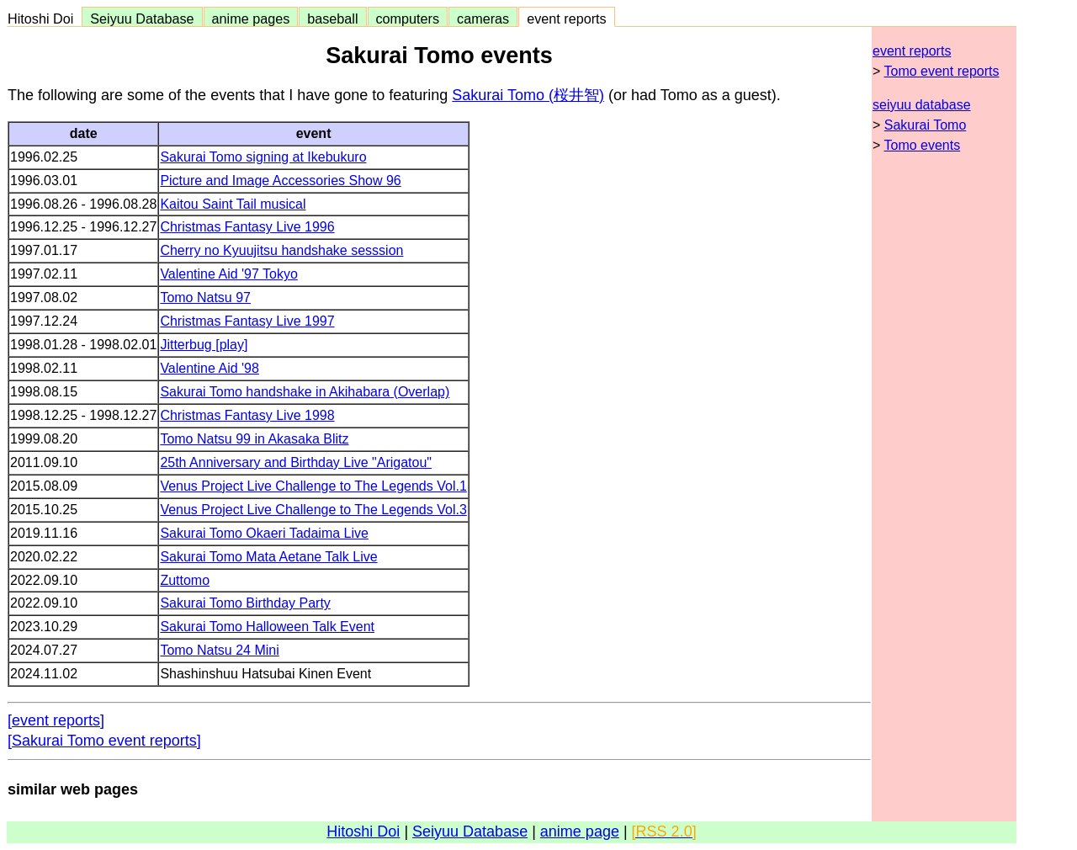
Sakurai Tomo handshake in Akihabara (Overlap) (304, 392)
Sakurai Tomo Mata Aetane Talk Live (268, 557)
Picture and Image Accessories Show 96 (280, 180)
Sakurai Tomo (925, 125)
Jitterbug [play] (203, 344)
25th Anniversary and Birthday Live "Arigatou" (296, 462)
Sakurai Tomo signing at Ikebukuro (263, 157)
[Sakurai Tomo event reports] (104, 740)
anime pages (251, 18)
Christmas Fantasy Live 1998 (247, 415)
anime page (579, 831)
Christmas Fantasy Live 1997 (247, 321)
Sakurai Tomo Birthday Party (245, 603)
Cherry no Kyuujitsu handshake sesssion (281, 250)
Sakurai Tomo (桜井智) (528, 95)
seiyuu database (922, 105)
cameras (483, 18)
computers (408, 18)
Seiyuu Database (141, 18)
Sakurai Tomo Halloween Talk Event (267, 626)
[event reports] (56, 720)
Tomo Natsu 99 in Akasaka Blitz (254, 439)
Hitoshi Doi (44, 18)
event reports (566, 18)
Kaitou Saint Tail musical (232, 204)
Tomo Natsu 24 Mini (219, 650)
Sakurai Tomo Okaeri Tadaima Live (264, 533)
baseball (332, 18)
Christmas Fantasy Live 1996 (247, 227)
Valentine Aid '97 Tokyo (228, 274)
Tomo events (922, 145)
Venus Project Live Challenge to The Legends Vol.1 (313, 486)
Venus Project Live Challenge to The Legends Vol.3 (313, 509)
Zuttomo (185, 580)
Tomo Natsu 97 (205, 297)
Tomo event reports (942, 71)
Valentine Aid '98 (209, 368)
